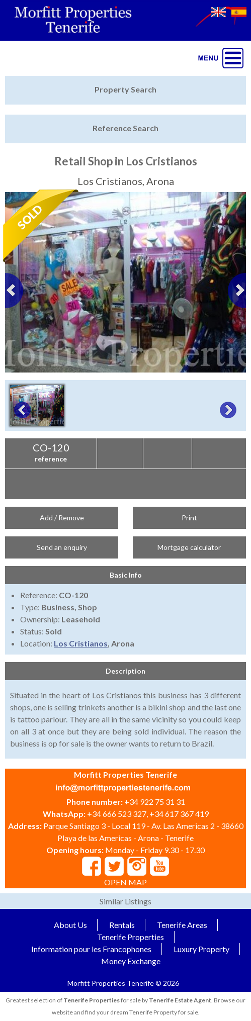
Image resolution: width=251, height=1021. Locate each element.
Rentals (122, 925)
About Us (70, 925)
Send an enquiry (62, 547)
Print (189, 517)
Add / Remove (62, 517)
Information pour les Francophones (91, 949)
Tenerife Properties (130, 937)
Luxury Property (201, 949)
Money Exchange (130, 961)
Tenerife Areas (182, 925)
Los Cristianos (81, 643)
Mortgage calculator (189, 547)
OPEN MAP (125, 882)
